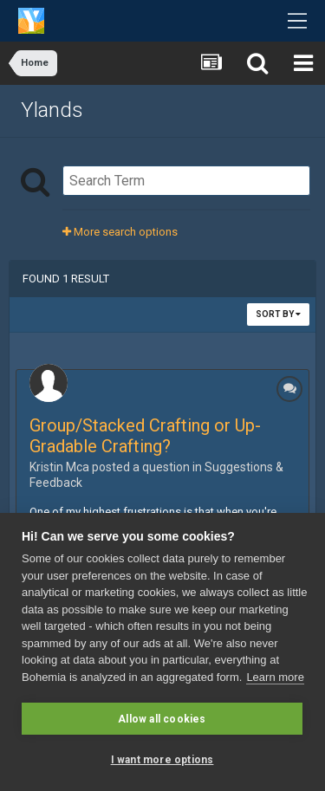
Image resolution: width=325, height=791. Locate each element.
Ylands (52, 110)
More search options (120, 231)
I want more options (162, 760)
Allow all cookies (161, 719)
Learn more (274, 677)
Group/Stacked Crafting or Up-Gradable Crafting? (145, 436)
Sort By (278, 314)
